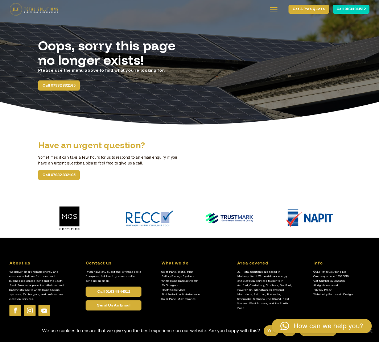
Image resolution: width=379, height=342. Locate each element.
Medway (243, 276)
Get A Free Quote (309, 9)
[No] (370, 330)
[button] (322, 326)
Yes (271, 330)
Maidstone (244, 294)
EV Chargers (169, 285)
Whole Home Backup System (179, 281)
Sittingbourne (262, 299)
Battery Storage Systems (177, 276)
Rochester (273, 294)
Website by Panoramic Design (333, 294)
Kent (253, 276)
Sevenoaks (244, 299)
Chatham (272, 285)
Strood (276, 299)
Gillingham (261, 290)
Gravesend (276, 290)
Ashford (242, 285)
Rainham (259, 294)
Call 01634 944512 (351, 9)
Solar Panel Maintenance (178, 299)
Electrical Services (173, 290)
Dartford (285, 285)
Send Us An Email (114, 313)
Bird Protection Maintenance (180, 294)
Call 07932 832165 (58, 85)
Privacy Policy (322, 290)
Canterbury (257, 285)
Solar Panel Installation (177, 272)
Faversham (244, 290)
